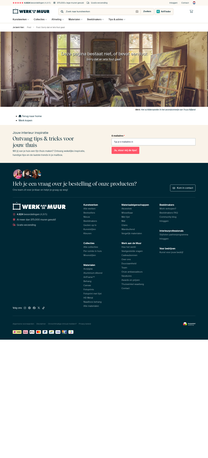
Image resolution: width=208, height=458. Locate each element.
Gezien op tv (89, 225)
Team (124, 267)
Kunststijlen (89, 229)
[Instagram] (25, 308)
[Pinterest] (29, 308)
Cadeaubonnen (129, 255)
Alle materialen (91, 306)
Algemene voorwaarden (23, 324)
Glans (124, 225)
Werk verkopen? (168, 208)
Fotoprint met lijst (92, 293)
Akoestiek (126, 208)
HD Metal (88, 297)
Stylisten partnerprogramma (174, 234)
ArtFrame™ (89, 277)
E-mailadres (118, 136)
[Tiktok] (43, 308)
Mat (123, 221)
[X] (38, 308)
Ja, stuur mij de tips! (125, 150)
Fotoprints (88, 289)
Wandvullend (128, 229)
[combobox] (97, 11)
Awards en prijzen (130, 280)
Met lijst (125, 216)
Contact (185, 2)
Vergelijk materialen (131, 233)
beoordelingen (32, 2)
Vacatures (126, 275)
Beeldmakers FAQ (169, 212)
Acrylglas (88, 268)
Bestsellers (89, 212)
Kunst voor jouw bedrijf (171, 252)
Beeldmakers (97, 19)
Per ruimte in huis (92, 251)
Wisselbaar (127, 212)
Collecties (39, 19)
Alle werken (89, 208)
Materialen (76, 19)
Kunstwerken (20, 19)
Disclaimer (41, 324)
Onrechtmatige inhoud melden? (62, 324)
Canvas (87, 285)
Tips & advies (119, 19)
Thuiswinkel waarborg (132, 284)
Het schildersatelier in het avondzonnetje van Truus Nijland (168, 109)
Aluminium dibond (92, 272)
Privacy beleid (85, 324)
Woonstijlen (89, 255)
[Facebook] (34, 308)
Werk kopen (25, 120)
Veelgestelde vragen (132, 251)
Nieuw (86, 216)
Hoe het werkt (128, 247)
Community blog (168, 216)
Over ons (126, 259)
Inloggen (173, 2)
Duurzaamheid (128, 263)
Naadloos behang (92, 301)
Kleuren (87, 233)
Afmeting (58, 19)
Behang (87, 281)
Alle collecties (90, 247)
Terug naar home (30, 116)
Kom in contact (182, 187)
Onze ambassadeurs (132, 271)
